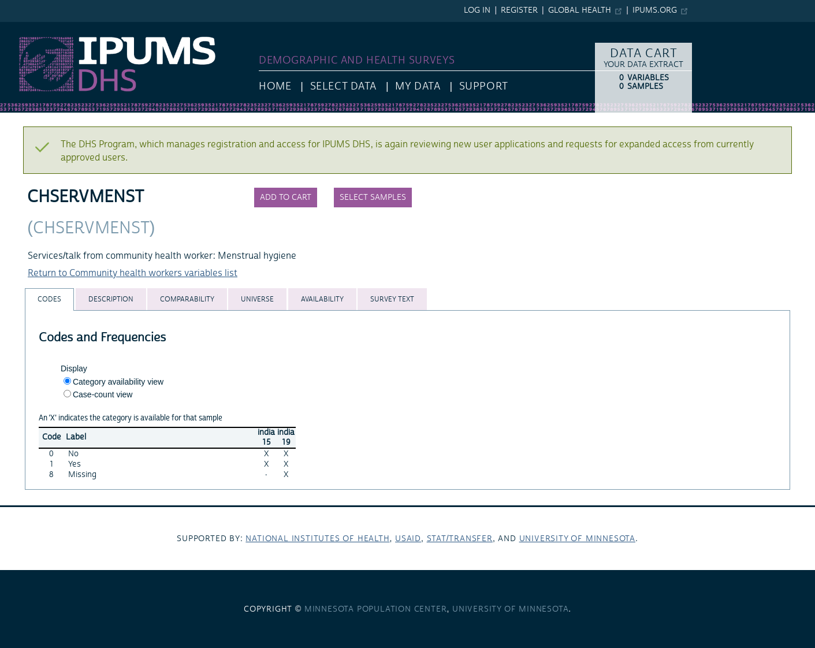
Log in (477, 10)
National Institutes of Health (317, 539)
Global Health (579, 10)
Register (519, 10)
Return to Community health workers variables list (132, 273)
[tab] (49, 299)
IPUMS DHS (24, 27)
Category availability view (118, 381)
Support (483, 86)
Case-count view (103, 394)
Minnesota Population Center (375, 609)
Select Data (343, 86)
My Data (417, 86)
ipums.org (654, 10)
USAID (408, 539)
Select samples (373, 197)
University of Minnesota (577, 539)
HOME (275, 86)
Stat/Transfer (460, 539)
